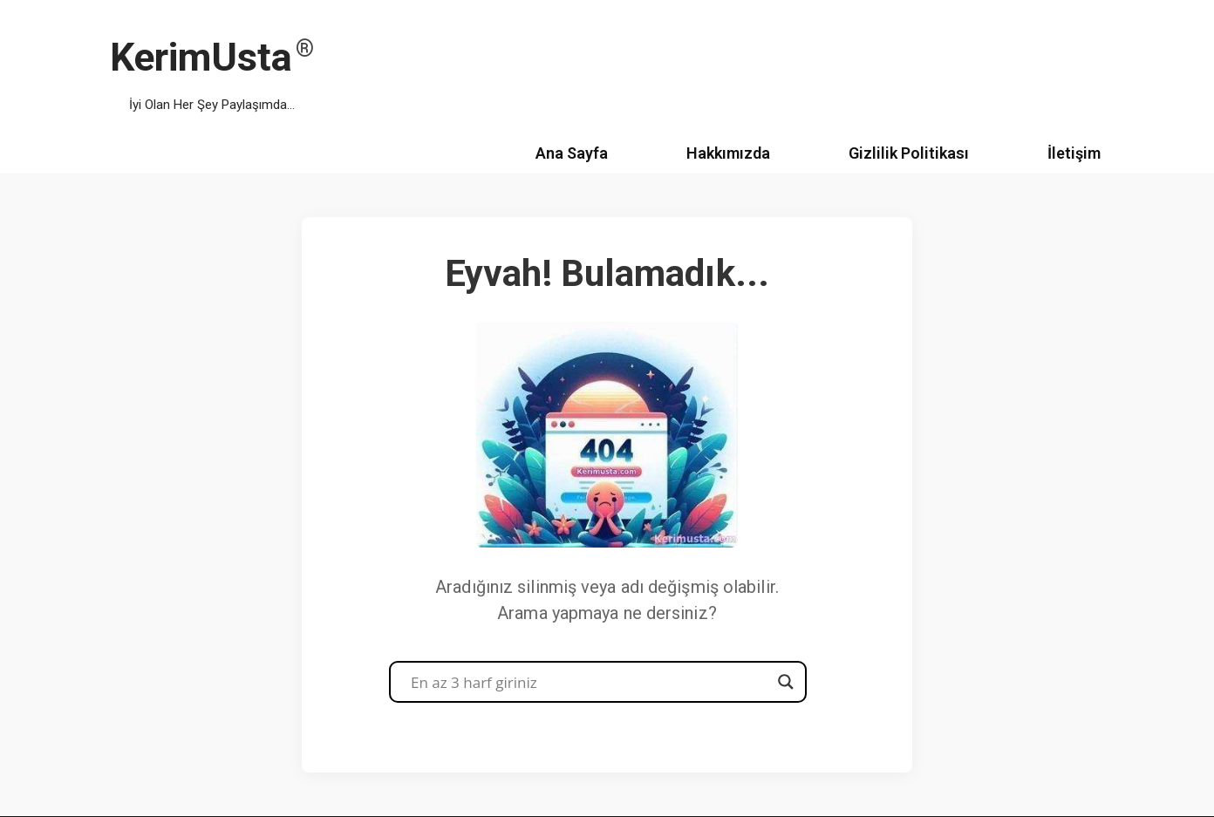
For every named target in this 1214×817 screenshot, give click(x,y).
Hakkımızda (728, 153)
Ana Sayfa (571, 153)
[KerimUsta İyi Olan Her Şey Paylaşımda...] (212, 67)
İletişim (1074, 153)
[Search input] (590, 682)
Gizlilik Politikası (909, 153)
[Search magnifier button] (786, 682)
